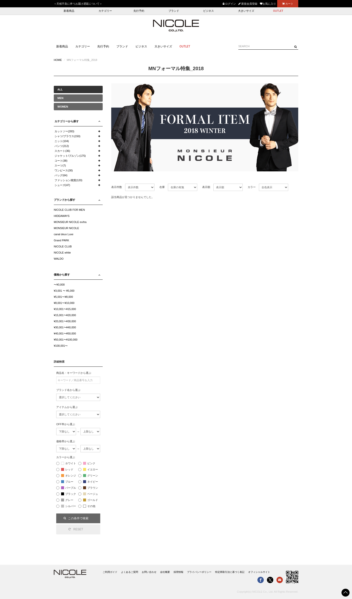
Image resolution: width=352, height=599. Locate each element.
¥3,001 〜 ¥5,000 (64, 290)
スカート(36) (62, 150)
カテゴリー (105, 10)
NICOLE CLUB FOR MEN (69, 209)
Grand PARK (61, 240)
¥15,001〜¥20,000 (65, 315)
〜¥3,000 (59, 284)
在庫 (162, 187)
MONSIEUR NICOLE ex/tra (70, 222)
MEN (60, 98)
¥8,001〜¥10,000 (64, 302)
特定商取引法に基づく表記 (229, 572)
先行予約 (138, 10)
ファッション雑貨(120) (68, 180)
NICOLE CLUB (63, 246)
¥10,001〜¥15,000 (65, 309)
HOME (58, 59)
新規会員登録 (247, 3)
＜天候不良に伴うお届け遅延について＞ (78, 3)
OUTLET (278, 10)
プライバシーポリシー (199, 572)
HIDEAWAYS (61, 215)
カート (287, 3)
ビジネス (208, 10)
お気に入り (268, 3)
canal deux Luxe (63, 234)
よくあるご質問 (129, 572)
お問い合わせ (149, 572)
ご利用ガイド (110, 572)
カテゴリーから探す (67, 121)
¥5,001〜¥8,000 (63, 296)
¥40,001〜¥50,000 (65, 333)
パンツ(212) (62, 145)
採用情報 (178, 572)
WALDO (59, 258)
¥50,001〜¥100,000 (65, 339)
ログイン (229, 3)
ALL (60, 89)
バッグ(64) (61, 175)
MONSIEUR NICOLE (66, 228)
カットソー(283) (64, 131)
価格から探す (62, 274)
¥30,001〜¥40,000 (65, 327)
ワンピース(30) (64, 170)
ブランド (173, 10)
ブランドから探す (64, 199)
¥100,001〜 (61, 345)
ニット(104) (62, 141)
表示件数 (116, 187)
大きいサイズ (246, 10)
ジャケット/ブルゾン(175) (70, 155)
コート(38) (61, 160)
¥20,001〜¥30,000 (65, 321)
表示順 (206, 187)
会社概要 (165, 572)
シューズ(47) (62, 185)
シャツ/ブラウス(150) (67, 136)
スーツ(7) (60, 165)
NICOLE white (62, 252)
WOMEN (62, 106)
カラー (252, 187)
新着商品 (69, 10)
